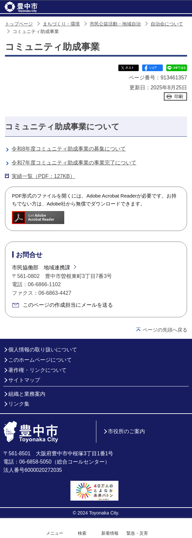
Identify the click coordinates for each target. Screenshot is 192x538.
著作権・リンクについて (37, 370)
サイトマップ (24, 380)
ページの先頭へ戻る (165, 330)
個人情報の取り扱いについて (42, 349)
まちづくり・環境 (61, 24)
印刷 (178, 96)
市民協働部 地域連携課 (41, 267)
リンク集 (18, 404)
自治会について (167, 24)
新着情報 (110, 533)
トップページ (19, 24)
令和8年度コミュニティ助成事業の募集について (69, 149)
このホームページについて (40, 360)
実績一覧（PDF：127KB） (43, 176)
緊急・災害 (137, 533)
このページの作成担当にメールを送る (68, 305)
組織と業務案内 (26, 394)
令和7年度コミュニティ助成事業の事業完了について (74, 162)
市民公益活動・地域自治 (115, 24)
